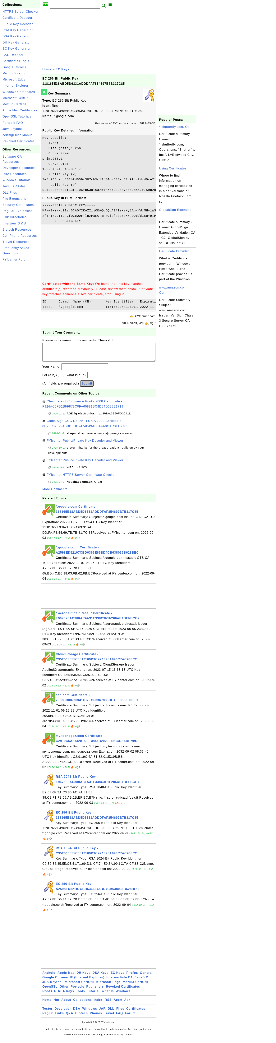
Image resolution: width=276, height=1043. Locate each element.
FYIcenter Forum (15, 259)
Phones (96, 1017)
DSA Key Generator (17, 36)
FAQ (119, 1017)
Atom (118, 1003)
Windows (123, 995)
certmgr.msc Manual (18, 135)
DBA (76, 1012)
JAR (102, 1012)
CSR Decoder (13, 55)
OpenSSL (50, 990)
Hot (56, 1003)
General (146, 976)
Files (120, 1012)
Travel (109, 1017)
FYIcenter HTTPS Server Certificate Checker (81, 478)
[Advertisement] (21, 320)
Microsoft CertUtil (16, 98)
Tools (80, 995)
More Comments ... (57, 493)
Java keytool (12, 129)
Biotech (81, 1017)
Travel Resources (16, 241)
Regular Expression (17, 211)
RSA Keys (66, 995)
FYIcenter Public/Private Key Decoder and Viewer (85, 444)
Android (48, 976)
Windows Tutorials (16, 180)
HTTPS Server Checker (20, 11)
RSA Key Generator (17, 30)
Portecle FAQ (12, 122)
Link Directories (14, 217)
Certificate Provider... (175, 251)
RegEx (47, 1017)
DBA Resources (14, 174)
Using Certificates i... (175, 168)
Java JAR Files (14, 186)
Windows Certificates (18, 92)
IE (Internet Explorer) (87, 981)
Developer (62, 1012)
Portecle (77, 990)
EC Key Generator (16, 48)
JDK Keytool (52, 985)
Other (64, 990)
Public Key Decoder (17, 24)
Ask (127, 1003)
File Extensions (14, 198)
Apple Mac (66, 976)
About (66, 1003)
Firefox (132, 976)
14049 (49, 307)
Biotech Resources (16, 229)
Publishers (95, 990)
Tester (47, 1012)
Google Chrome (14, 67)
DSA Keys (101, 976)
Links (59, 1017)
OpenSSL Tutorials (16, 116)
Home (47, 69)
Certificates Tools (15, 61)
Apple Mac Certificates (19, 110)
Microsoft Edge (14, 79)
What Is (108, 995)
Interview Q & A (14, 223)
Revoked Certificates (18, 141)
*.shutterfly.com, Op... (176, 126)
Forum (130, 1017)
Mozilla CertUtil (14, 104)
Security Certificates (18, 204)
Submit (87, 387)
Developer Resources (19, 167)
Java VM (141, 981)
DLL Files (9, 192)
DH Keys (83, 976)
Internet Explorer (15, 85)
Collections (82, 1003)
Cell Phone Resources (19, 235)
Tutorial (93, 995)
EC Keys (63, 69)
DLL (111, 1012)
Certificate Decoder (17, 17)
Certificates (135, 1012)
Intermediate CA (119, 981)
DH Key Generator (16, 42)
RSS (108, 1003)
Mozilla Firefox (13, 73)
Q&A (69, 1017)
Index (98, 1003)
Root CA (49, 995)
